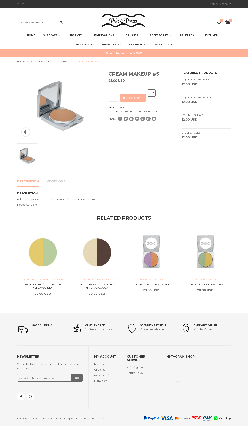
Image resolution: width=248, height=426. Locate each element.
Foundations (104, 35)
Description (28, 181)
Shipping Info (135, 366)
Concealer (159, 279)
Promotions (111, 44)
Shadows (50, 35)
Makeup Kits (85, 44)
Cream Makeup (60, 61)
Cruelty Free (96, 325)
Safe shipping (42, 325)
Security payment (155, 325)
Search (61, 22)
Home (31, 35)
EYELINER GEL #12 (192, 115)
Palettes (187, 35)
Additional (57, 181)
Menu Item (100, 379)
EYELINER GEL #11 (192, 132)
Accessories (159, 35)
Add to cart (134, 97)
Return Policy (135, 371)
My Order (100, 362)
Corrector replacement (35, 279)
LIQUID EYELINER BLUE (196, 79)
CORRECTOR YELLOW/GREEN (205, 284)
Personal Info (102, 374)
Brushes (132, 35)
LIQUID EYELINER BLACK (196, 97)
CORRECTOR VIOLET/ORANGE (151, 284)
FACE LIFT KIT (162, 44)
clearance (137, 44)
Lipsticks (76, 35)
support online (207, 325)
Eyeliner (211, 35)
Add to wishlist (152, 93)
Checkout (100, 368)
